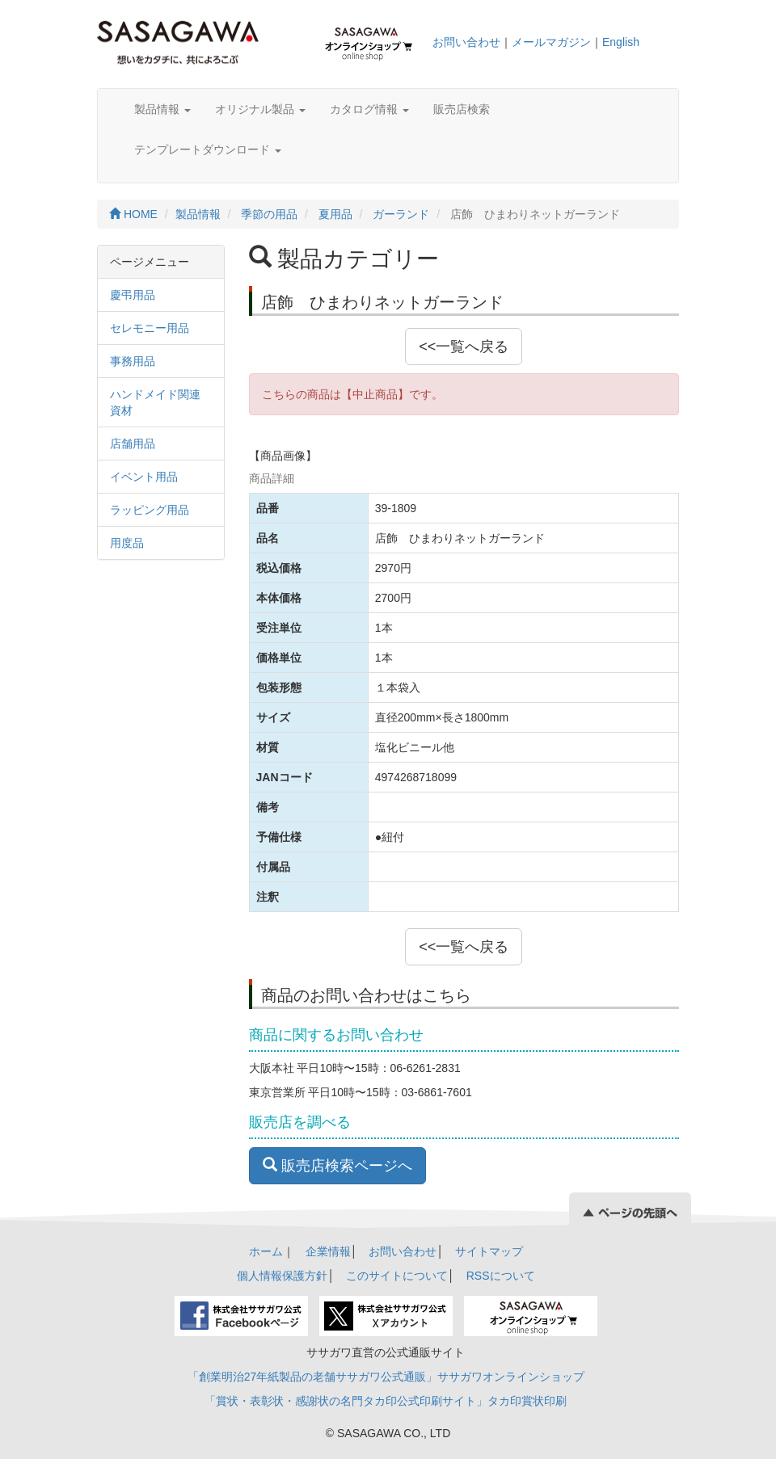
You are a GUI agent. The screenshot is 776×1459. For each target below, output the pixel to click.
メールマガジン (551, 42)
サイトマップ (489, 1251)
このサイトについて (397, 1275)
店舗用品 (132, 443)
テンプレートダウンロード (207, 149)
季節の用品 (269, 214)
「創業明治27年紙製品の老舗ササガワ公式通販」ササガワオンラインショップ (386, 1376)
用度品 (127, 542)
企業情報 (328, 1251)
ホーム (266, 1251)
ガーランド (401, 214)
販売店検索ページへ (337, 1165)
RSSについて (500, 1275)
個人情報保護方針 (282, 1275)
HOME (133, 214)
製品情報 (162, 109)
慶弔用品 (132, 294)
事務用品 (132, 361)
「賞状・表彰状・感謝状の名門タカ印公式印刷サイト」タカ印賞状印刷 (386, 1400)
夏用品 (335, 214)
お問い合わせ (466, 42)
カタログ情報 (369, 109)
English (620, 42)
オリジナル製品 (260, 109)
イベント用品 (144, 476)
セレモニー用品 (149, 328)
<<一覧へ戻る (463, 346)
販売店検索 (461, 109)
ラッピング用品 (149, 509)
